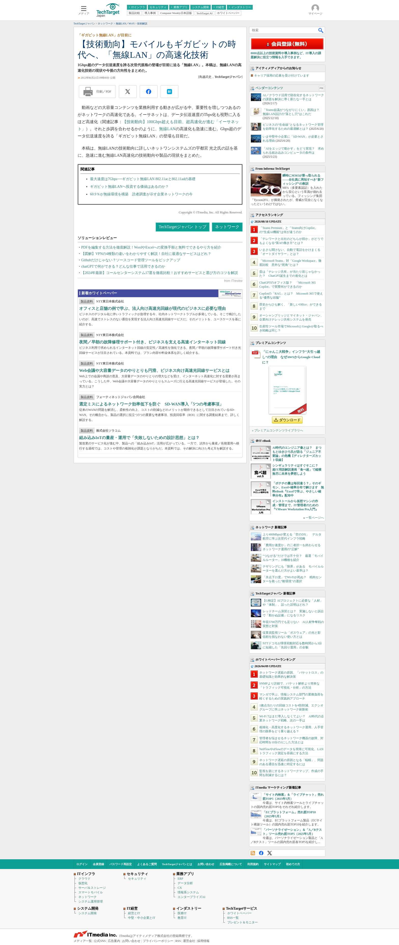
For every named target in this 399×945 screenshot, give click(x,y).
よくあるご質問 (147, 864)
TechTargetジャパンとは (177, 864)
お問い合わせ (205, 864)
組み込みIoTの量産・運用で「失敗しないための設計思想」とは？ (139, 437)
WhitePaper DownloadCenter (230, 294)
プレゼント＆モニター (242, 922)
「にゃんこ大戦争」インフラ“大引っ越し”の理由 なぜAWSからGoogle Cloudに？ (291, 357)
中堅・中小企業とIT (141, 918)
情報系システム (188, 892)
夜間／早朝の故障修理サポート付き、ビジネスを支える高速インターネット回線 (152, 342)
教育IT (182, 918)
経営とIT (134, 913)
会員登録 (98, 864)
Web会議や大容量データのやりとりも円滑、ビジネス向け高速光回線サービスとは (154, 370)
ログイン (82, 864)
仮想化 (83, 883)
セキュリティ (137, 878)
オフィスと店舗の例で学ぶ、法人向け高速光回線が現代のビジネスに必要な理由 (152, 308)
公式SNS (100, 941)
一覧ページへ (315, 517)
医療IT (182, 913)
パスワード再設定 (120, 864)
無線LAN (167, 129)
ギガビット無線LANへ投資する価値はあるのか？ (129, 186)
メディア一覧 (83, 941)
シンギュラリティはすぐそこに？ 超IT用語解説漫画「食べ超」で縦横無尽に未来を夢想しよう (296, 469)
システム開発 (87, 913)
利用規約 (253, 864)
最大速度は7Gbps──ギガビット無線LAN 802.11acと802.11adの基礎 (142, 179)
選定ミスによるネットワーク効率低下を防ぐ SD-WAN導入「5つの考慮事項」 (151, 404)
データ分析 (185, 883)
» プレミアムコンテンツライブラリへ (277, 430)
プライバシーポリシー (158, 941)
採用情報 (203, 941)
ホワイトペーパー (239, 913)
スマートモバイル (90, 892)
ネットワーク (227, 227)
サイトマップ (272, 864)
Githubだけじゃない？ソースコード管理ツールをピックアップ (130, 260)
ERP (180, 878)
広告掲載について (231, 864)
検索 (321, 30)
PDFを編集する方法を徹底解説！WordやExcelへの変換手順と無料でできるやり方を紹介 (151, 247)
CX (180, 888)
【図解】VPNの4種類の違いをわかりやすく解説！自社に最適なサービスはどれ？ (146, 254)
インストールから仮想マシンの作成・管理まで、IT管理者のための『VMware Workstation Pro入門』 (295, 505)
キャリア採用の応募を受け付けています (281, 75)
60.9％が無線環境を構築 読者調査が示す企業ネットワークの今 (141, 194)
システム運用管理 (90, 901)
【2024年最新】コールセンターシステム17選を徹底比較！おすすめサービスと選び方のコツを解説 (159, 273)
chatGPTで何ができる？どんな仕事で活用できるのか (123, 266)
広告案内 (114, 941)
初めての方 (293, 864)
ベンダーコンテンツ (269, 88)
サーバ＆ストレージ (92, 888)
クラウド (84, 878)
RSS (253, 853)
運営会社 (189, 941)
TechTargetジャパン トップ (182, 227)
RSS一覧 (233, 918)
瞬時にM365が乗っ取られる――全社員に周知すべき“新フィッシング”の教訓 (303, 179)
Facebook (261, 853)
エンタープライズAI (191, 897)
